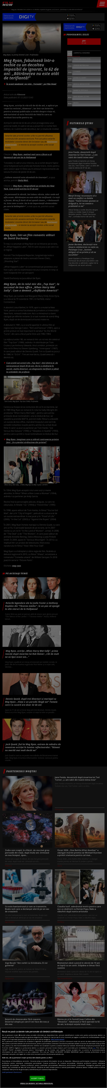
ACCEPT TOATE (37, 1078)
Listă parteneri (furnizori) (12, 1072)
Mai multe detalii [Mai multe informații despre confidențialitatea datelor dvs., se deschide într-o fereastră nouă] (57, 1039)
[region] (53, 1058)
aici (94, 1048)
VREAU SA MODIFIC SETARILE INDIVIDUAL (36, 1083)
